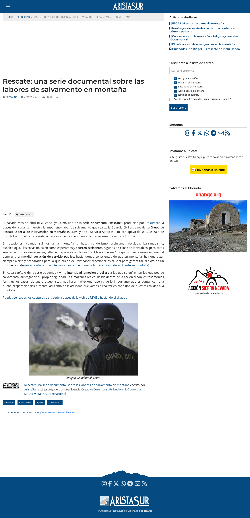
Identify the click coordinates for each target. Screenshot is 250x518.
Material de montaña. (189, 82)
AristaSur (11, 97)
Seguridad (23, 17)
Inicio (9, 17)
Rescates (9, 402)
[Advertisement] (83, 49)
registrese (33, 412)
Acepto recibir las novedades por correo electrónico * (202, 99)
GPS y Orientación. (188, 78)
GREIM (39, 402)
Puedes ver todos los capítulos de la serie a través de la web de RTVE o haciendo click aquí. (65, 298)
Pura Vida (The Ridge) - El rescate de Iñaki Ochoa (206, 49)
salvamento (25, 402)
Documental (55, 402)
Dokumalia (153, 223)
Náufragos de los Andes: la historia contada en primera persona (202, 29)
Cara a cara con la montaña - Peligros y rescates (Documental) (204, 37)
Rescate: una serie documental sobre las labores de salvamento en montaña (76, 385)
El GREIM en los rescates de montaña (198, 23)
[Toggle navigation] (7, 6)
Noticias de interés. (188, 94)
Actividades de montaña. (191, 90)
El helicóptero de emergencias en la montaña (203, 44)
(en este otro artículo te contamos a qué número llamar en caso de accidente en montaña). (87, 265)
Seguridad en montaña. (191, 86)
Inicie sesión (14, 412)
